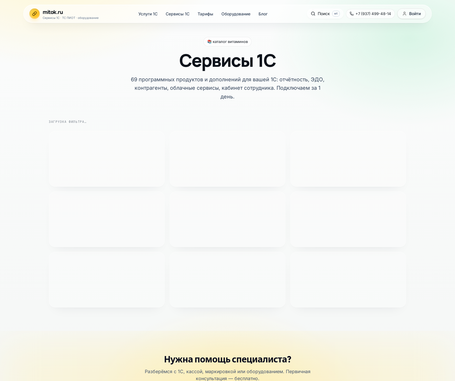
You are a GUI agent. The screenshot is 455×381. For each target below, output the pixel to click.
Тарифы (22, 28)
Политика (23, 277)
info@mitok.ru (31, 308)
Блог (18, 38)
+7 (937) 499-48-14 (56, 158)
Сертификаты (27, 267)
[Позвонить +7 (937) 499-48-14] (24, 60)
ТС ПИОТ (24, 221)
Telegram (90, 158)
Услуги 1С (24, 17)
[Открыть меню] (8, 77)
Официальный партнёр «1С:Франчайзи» (44, 201)
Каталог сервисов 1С (34, 216)
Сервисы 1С (26, 22)
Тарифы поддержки (33, 226)
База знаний (25, 237)
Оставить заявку (18, 158)
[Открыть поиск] (16, 50)
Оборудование (28, 33)
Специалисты (27, 262)
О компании (26, 256)
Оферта (21, 272)
